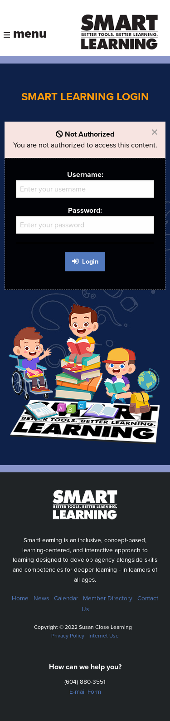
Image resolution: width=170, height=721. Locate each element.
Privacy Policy (67, 636)
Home (20, 598)
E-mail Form (85, 692)
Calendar (66, 598)
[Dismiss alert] (154, 132)
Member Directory (107, 598)
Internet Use (103, 636)
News (41, 598)
